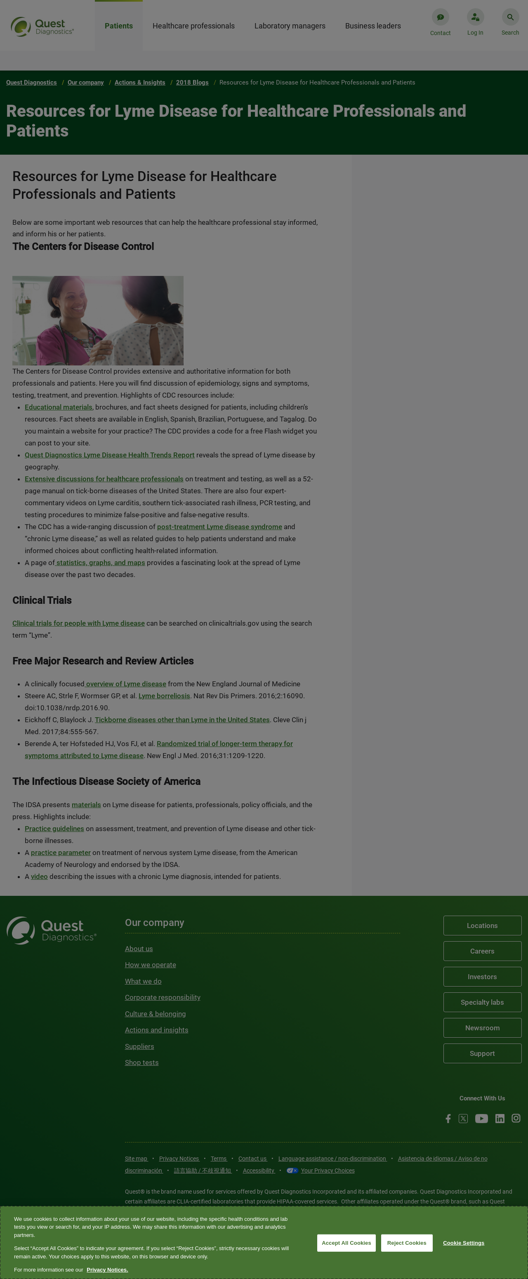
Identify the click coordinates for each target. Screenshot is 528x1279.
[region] (264, 1242)
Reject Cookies (407, 1243)
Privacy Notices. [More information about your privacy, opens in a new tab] (107, 1270)
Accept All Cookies (346, 1243)
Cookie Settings (463, 1243)
